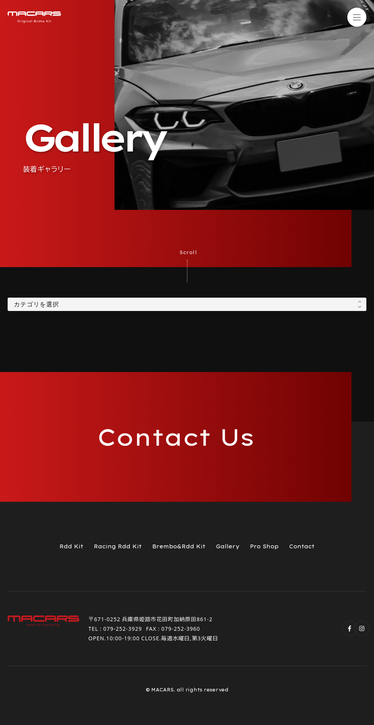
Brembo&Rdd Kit (178, 546)
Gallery (227, 546)
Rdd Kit (71, 546)
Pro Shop (264, 546)
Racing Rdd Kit (118, 546)
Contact (301, 546)
